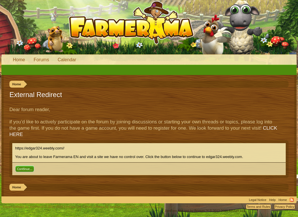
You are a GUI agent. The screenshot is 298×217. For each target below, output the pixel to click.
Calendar (67, 59)
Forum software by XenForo (42, 206)
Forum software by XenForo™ (122, 206)
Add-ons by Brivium (206, 210)
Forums (41, 59)
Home (19, 59)
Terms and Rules (258, 206)
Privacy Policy (284, 206)
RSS (292, 200)
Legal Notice (257, 200)
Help (272, 200)
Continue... (24, 169)
